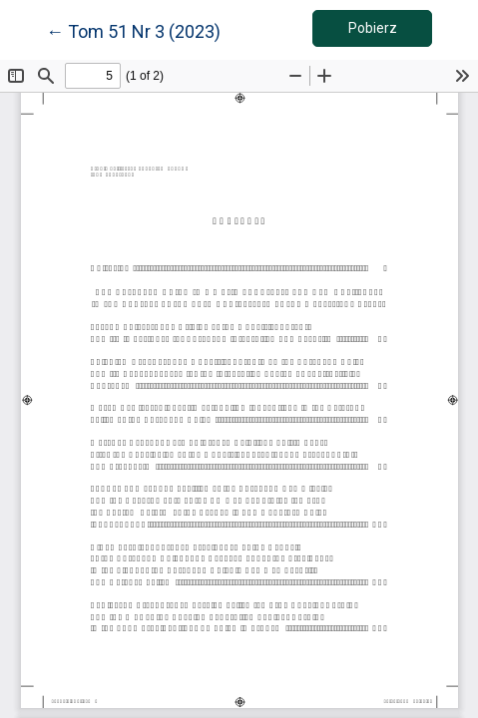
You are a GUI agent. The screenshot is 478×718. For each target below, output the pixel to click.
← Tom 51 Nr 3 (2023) (133, 30)
